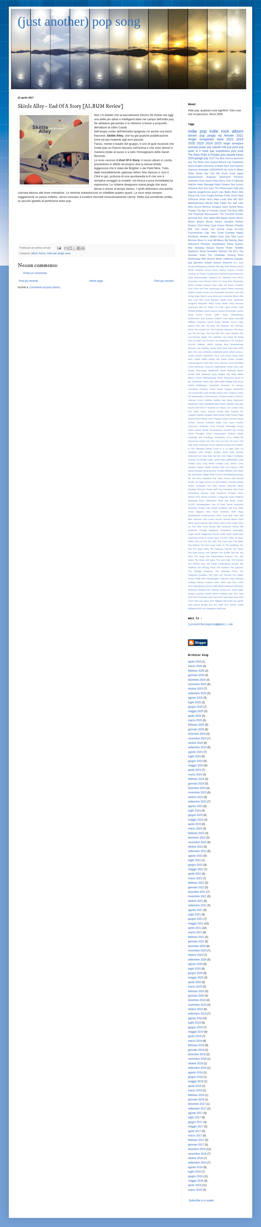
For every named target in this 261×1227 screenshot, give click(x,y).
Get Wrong (237, 430)
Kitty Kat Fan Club (217, 456)
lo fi (198, 151)
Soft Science (207, 318)
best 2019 (198, 597)
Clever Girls (222, 393)
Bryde (191, 270)
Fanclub (234, 411)
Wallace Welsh (205, 344)
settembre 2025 (197, 693)
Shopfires (223, 508)
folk (224, 601)
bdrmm (216, 593)
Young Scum (216, 348)
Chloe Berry (218, 180)
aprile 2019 (194, 1036)
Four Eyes (228, 422)
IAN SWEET (237, 445)
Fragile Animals (215, 195)
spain (191, 151)
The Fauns (238, 549)
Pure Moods (201, 497)
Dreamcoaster (200, 277)
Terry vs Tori (201, 541)
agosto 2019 (195, 1018)
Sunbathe (212, 251)
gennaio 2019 (196, 1049)
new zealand (211, 162)
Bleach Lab (225, 162)
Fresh (227, 195)
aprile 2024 (194, 769)
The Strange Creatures (200, 571)
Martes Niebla (204, 467)
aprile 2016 (194, 1185)
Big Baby (231, 374)
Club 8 (229, 180)
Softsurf (218, 318)
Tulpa (231, 578)
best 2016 (228, 348)
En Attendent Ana (227, 277)
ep (220, 135)
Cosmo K (238, 396)
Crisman (192, 400)
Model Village (202, 474)
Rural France (195, 314)
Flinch (191, 285)
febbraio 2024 (196, 779)
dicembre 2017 (196, 1103)
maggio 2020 (195, 977)
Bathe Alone (231, 192)
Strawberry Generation (232, 530)
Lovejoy (219, 463)
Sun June (208, 188)
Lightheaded (231, 459)
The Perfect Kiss (196, 563)
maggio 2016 (195, 1180)
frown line (232, 601)
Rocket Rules (224, 247)
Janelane (192, 452)
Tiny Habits (237, 575)
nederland (217, 352)
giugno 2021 (195, 918)
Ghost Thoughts (196, 433)
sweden (216, 147)
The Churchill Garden (231, 214)
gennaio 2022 (196, 887)
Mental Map (212, 203)
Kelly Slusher (236, 452)
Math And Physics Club (231, 467)
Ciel (197, 229)
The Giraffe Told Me (229, 552)
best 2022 (208, 597)
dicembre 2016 (196, 1149)
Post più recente (28, 280)
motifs (240, 604)
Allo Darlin (221, 359)
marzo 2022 (195, 878)
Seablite (239, 247)
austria (208, 593)
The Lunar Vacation (229, 333)
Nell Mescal (237, 478)
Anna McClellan (235, 363)
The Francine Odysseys (222, 329)
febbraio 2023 (196, 833)
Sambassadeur (203, 504)
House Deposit (216, 445)
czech (191, 601)
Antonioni (209, 366)
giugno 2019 (195, 1027)
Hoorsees (203, 445)
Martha (215, 467)
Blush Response (225, 378)
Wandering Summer (203, 586)
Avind (208, 180)
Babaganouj (201, 266)
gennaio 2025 (196, 729)
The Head (199, 556)
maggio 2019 (195, 1031)
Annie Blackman (196, 366)
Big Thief (225, 266)
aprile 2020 (194, 982)
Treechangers (212, 578)
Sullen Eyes (226, 534)
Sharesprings (237, 314)
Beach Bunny (205, 221)
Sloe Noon (212, 511)
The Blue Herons (224, 158)
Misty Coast (215, 303)
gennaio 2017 (196, 1144)
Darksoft (223, 273)
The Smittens (223, 567)
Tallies (191, 541)
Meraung (207, 471)
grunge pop (207, 604)
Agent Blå (214, 217)
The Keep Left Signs (205, 560)
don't (212, 601)
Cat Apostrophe (195, 393)
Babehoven (213, 370)
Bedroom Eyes (209, 374)
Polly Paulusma (218, 493)
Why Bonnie (208, 258)
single (226, 143)
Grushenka (220, 437)
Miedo (240, 471)
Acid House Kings (229, 355)
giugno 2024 (195, 761)
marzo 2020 (195, 986)
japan (240, 173)
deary (206, 601)
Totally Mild (200, 578)
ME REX (238, 199)
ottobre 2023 (195, 797)
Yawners (215, 590)
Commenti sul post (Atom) (44, 287)
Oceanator (201, 486)
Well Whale (218, 586)
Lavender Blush (230, 296)
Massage (209, 184)
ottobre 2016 (195, 1158)
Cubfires (208, 400)
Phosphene (193, 493)
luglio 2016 (194, 1171)
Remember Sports (234, 311)
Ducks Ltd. (208, 229)
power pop (205, 147)
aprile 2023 (194, 824)
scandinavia (223, 151)
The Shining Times (207, 567)
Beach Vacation (224, 221)
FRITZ (240, 277)
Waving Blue (221, 344)
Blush (240, 266)
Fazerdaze (193, 281)
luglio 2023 (194, 810)
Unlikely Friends (196, 582)
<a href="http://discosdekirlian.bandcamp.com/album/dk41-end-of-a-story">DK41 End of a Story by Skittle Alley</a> (96, 220)
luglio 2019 (194, 1022)
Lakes (210, 459)
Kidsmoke (192, 456)
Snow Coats (229, 173)
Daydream (238, 400)
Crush (200, 400)
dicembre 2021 (196, 891)
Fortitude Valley (213, 422)
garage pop (201, 158)
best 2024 (228, 597)
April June (229, 165)
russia (238, 352)
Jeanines (193, 169)
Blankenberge (209, 378)
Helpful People (195, 292)
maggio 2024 (195, 765)
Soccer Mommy (202, 206)
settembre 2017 (197, 1108)
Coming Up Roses (196, 273)
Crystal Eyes (212, 273)
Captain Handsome (233, 389)
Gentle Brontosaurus (212, 430)
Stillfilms (192, 322)
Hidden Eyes (217, 236)
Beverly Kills (214, 266)
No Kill (215, 482)
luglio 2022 (194, 860)
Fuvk (190, 288)
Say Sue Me (212, 173)
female (229, 135)
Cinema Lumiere (235, 270)
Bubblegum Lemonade (207, 385)
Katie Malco (200, 296)
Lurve (240, 236)
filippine (219, 601)
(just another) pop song (79, 21)
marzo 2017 (195, 1135)
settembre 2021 (197, 905)
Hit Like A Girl (236, 441)
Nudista (239, 482)
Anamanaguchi (195, 363)
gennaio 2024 (196, 783)
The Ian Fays (198, 333)
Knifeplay (239, 456)
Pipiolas (204, 493)
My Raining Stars (234, 240)
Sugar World (194, 534)
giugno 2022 (195, 864)
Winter (219, 258)
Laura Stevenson (215, 296)
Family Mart (223, 411)
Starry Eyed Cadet (229, 523)
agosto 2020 (195, 964)
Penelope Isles (230, 489)
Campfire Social (203, 270)
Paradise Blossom (196, 489)
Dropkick (213, 277)
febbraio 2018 (196, 1095)
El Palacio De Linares (227, 407)
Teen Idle (200, 326)
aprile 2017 (194, 1131)
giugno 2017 (195, 1122)
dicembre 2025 (196, 679)
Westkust (228, 586)
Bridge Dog (231, 381)
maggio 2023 (195, 819)
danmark (192, 217)
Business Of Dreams (232, 385)
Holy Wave (193, 445)
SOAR (208, 314)
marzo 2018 (195, 1090)
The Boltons (194, 545)
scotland (218, 165)
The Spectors (236, 567)
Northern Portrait (227, 482)
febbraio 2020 (196, 991)
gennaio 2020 (196, 995)
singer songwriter (201, 139)
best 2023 (218, 597)
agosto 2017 (195, 1113)
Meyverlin (202, 303)
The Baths (238, 541)
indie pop (52, 253)
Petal (240, 489)
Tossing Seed (235, 255)
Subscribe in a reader (201, 1200)
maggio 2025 (195, 711)
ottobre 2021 (195, 900)
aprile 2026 (194, 661)
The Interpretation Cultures (219, 556)
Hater (200, 184)
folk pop (226, 147)
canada (230, 154)
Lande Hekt (219, 459)
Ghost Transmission (216, 433)
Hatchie (192, 184)
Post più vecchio (164, 280)
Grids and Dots (201, 288)
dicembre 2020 (196, 946)
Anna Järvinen (221, 363)
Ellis (241, 192)
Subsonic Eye (195, 188)
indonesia (208, 165)
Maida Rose (226, 300)
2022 (229, 139)
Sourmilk (239, 318)
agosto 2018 (195, 1072)
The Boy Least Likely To (213, 545)
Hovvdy (227, 445)
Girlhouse (193, 199)
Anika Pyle (208, 363)
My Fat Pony (194, 478)
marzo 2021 (195, 932)
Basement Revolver (231, 177)
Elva (241, 407)
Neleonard (193, 244)
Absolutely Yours (211, 355)
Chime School (219, 270)
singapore (211, 608)
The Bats (210, 326)
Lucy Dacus (230, 463)
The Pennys (237, 560)
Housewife (219, 292)
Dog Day (239, 404)
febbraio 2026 (196, 670)
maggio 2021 (195, 923)
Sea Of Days (218, 504)
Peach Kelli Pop (214, 489)
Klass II (230, 456)
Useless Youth (212, 582)
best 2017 (233, 593)
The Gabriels (211, 552)
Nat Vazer (218, 478)
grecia (197, 604)
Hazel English (195, 165)
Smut (218, 515)
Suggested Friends (210, 534)
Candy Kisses (216, 389)
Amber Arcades (235, 359)
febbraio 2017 (196, 1140)
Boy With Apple (217, 381)
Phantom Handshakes (213, 244)
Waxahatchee (236, 344)
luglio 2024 (194, 756)
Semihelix (192, 508)
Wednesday (194, 258)
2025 (200, 143)
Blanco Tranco (195, 378)
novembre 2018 (197, 1058)
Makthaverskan (196, 203)
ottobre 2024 (195, 742)
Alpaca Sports (228, 217)
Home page (96, 280)
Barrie (223, 370)
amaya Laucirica (196, 593)
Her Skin (211, 441)
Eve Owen (193, 411)
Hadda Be (238, 437)
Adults (197, 359)
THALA (233, 322)
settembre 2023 (197, 801)
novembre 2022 (197, 842)
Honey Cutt (208, 292)
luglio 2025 (194, 702)
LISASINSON (216, 169)
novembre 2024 (197, 738)
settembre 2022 (197, 851)
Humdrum (229, 292)
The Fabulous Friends (221, 549)
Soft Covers (208, 519)
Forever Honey (236, 418)
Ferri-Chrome (205, 281)
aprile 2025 (194, 715)
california (228, 258)
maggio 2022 (195, 869)
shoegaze (237, 143)
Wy (208, 590)
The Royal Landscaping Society (222, 563)
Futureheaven (195, 232)
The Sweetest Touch (226, 571)
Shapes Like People (208, 508)
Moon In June (205, 240)
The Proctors (208, 340)
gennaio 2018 (196, 1099)
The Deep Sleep (201, 549)
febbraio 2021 (196, 937)
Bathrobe (231, 370)
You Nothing (203, 348)
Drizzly (191, 407)
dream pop (196, 135)
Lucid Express (211, 300)
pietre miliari (229, 352)
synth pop (221, 608)
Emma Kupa (224, 229)
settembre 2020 (197, 959)
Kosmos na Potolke (197, 459)
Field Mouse (219, 415)
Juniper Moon (221, 452)
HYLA (229, 437)
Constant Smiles (226, 396)
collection (207, 352)
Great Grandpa (225, 232)
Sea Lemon (237, 184)
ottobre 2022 (195, 846)
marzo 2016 (195, 1189)
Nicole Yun (193, 482)
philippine (192, 608)
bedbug (223, 593)
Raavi (231, 497)
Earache (212, 407)
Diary (190, 277)
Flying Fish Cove (197, 195)
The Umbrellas (216, 255)
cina (200, 352)
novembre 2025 (197, 684)
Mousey (239, 474)
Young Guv (225, 590)
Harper (202, 441)
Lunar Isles (226, 199)
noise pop (208, 151)
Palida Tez (225, 203)
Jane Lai (239, 448)
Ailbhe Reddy (208, 359)
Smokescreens (208, 515)
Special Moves (230, 519)
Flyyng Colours (221, 418)
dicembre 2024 (196, 733)
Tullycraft (224, 578)
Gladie (240, 433)
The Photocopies (224, 188)
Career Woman (225, 225)
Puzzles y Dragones (218, 497)
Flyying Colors (207, 418)
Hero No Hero (222, 441)
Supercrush (237, 534)
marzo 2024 (195, 774)
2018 (211, 158)
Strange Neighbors (209, 530)
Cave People (209, 393)
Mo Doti (191, 474)
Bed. (198, 374)
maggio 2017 (195, 1126)
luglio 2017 (194, 1117)
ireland (207, 262)
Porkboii (232, 493)
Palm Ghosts (219, 486)
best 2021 (193, 352)
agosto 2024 (195, 752)
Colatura (232, 393)
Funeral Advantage (226, 426)
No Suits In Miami (233, 169)
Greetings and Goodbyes (200, 437)
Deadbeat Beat (212, 404)
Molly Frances (216, 474)
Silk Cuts (232, 508)
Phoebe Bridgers (196, 311)
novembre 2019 (197, 1004)
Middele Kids (231, 471)
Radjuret (239, 497)
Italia (216, 199)
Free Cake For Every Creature (227, 285)
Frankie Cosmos (203, 285)
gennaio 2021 (196, 941)
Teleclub (222, 251)
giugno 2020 (195, 973)
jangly (61, 253)
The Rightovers (222, 340)
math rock (223, 604)
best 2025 (238, 597)
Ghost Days (237, 195)
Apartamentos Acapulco (202, 177)
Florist (197, 418)
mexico (233, 604)
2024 (209, 143)
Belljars (221, 374)
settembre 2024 (197, 747)
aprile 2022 (194, 873)
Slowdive (225, 511)
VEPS (223, 582)
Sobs (236, 515)
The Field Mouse (196, 552)
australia (193, 147)
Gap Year (210, 232)
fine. (200, 217)
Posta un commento (35, 273)
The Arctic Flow (225, 541)
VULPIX (192, 344)
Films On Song (219, 281)
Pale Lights (224, 307)
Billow (240, 374)
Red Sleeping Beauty (201, 247)
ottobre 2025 (195, 688)
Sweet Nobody (222, 322)
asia (223, 154)
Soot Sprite (228, 318)
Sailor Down (221, 314)
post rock (202, 608)
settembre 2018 (197, 1067)
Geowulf (227, 430)
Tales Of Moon (236, 538)
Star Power (213, 523)
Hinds (203, 199)
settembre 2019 (197, 1013)
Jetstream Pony (196, 180)
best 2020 (238, 348)
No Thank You (211, 307)
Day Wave (227, 400)
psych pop (217, 192)
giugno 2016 (195, 1176)
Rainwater (193, 500)
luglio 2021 (194, 914)
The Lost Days (223, 560)
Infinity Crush (212, 448)
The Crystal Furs (202, 329)
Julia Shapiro (205, 452)
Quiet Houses (211, 311)
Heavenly (238, 288)
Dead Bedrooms (235, 273)
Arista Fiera (232, 366)
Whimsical (238, 586)
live (215, 604)
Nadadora (207, 478)
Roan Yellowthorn (208, 500)
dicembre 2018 (196, 1054)
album (34, 253)
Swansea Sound (205, 322)
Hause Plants (227, 288)
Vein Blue (232, 582)
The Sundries (236, 340)
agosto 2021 (195, 910)
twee (68, 253)
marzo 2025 (195, 720)
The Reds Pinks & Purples (204, 154)
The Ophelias (215, 337)
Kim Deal (202, 456)
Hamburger (214, 288)
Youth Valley (237, 590)
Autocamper (201, 370)
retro (205, 217)
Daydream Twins (196, 404)
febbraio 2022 (196, 882)
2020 (191, 143)
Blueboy (233, 266)
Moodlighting (229, 474)
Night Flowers (222, 184)
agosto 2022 (195, 855)
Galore (198, 430)
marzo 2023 (195, 828)
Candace (204, 389)
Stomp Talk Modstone (220, 526)
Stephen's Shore (197, 251)
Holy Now (230, 236)
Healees (204, 236)
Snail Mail (227, 515)
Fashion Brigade (204, 415)
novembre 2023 (197, 792)
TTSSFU (224, 538)
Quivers (221, 311)
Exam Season (208, 411)
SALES (191, 504)
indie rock (219, 131)
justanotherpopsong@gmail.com (210, 624)
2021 (239, 135)
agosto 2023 (195, 806)
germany (198, 262)
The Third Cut (216, 575)
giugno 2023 (195, 815)
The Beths (198, 162)
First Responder (235, 281)
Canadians (193, 389)
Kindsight (203, 169)
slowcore (227, 262)
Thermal (227, 575)
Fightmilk (238, 180)
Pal (209, 486)
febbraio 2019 (196, 1045)
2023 (218, 143)
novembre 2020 (197, 950)
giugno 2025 (195, 706)
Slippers (200, 511)
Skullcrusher (194, 318)
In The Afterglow (196, 448)
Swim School (229, 206)
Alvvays (191, 266)
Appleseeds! (220, 366)
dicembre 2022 (196, 837)
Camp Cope (209, 225)
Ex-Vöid (239, 229)
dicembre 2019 (196, 1000)
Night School (205, 482)
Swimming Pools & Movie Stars (203, 538)
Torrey (191, 578)
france (42, 253)
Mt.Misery (218, 240)
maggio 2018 (195, 1081)
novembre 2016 (197, 1153)
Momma (192, 240)
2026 (191, 158)
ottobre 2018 (195, 1063)
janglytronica (204, 192)
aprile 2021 (194, 927)
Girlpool (231, 433)
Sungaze (216, 206)
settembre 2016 (197, 1162)
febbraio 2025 (196, 724)
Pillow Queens (235, 244)
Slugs (240, 511)
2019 (239, 139)
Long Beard (208, 463)
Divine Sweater (227, 404)
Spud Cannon (201, 523)
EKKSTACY (200, 407)
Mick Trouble (218, 471)
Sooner (218, 519)
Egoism (239, 165)
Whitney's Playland (197, 590)
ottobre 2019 (195, 1009)
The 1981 (212, 541)
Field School (231, 415)
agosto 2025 (195, 697)
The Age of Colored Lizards (211, 210)
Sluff (233, 511)
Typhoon (239, 578)
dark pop (198, 601)
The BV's (233, 251)
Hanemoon (193, 441)
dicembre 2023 (196, 788)
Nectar (227, 478)
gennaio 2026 (196, 675)
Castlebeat (237, 162)
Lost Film (198, 300)
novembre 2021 (197, 896)
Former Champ (195, 422)
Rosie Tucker (236, 500)
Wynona (192, 348)
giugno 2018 (195, 1076)
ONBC (191, 486)
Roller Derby (195, 173)
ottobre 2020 (195, 954)
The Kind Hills (212, 333)
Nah (201, 307)
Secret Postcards (234, 504)
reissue (217, 262)
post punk (237, 151)
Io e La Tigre (227, 448)
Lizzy (198, 463)
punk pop (237, 147)
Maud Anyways (195, 471)
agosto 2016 (195, 1167)
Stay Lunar (202, 526)
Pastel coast (237, 307)
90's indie (238, 262)
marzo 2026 (195, 666)
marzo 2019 (195, 1040)
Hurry (210, 199)
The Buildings (232, 545)
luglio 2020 (194, 968)
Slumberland (194, 515)
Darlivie (217, 400)
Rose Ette (223, 500)
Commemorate (210, 396)
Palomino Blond (235, 486)
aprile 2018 (194, 1086)
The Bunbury (222, 326)
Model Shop (228, 303)
